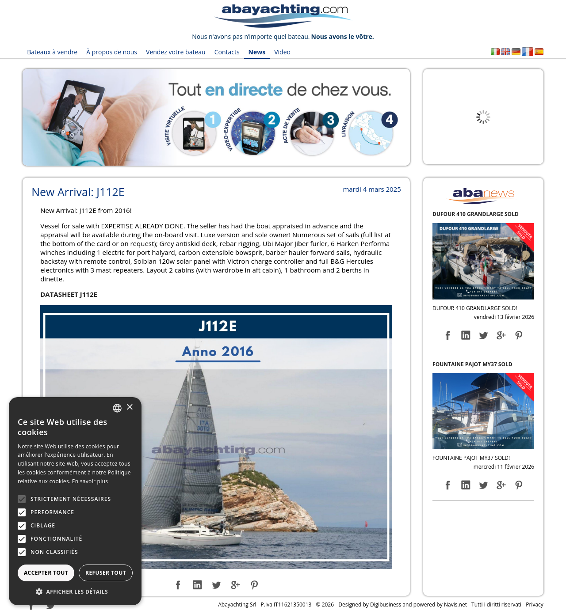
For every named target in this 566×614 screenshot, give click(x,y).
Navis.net (455, 604)
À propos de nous (111, 52)
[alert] (75, 501)
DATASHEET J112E (68, 294)
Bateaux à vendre (52, 52)
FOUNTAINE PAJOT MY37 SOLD (472, 364)
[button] (75, 591)
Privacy (534, 604)
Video (282, 52)
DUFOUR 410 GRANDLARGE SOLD (475, 214)
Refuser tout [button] (105, 572)
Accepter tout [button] (46, 572)
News (257, 52)
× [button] (129, 407)
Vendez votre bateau (176, 52)
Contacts (227, 52)
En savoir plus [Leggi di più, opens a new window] (90, 481)
